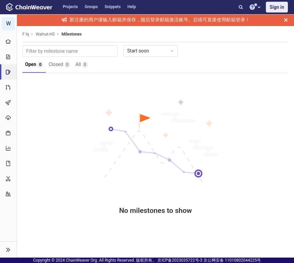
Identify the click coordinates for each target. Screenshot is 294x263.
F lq (25, 34)
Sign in (277, 7)
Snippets (113, 6)
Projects (70, 6)
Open (34, 64)
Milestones (71, 34)
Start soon (151, 50)
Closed (59, 64)
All (82, 64)
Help (132, 6)
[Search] (240, 7)
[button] (8, 249)
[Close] (285, 20)
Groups (91, 6)
